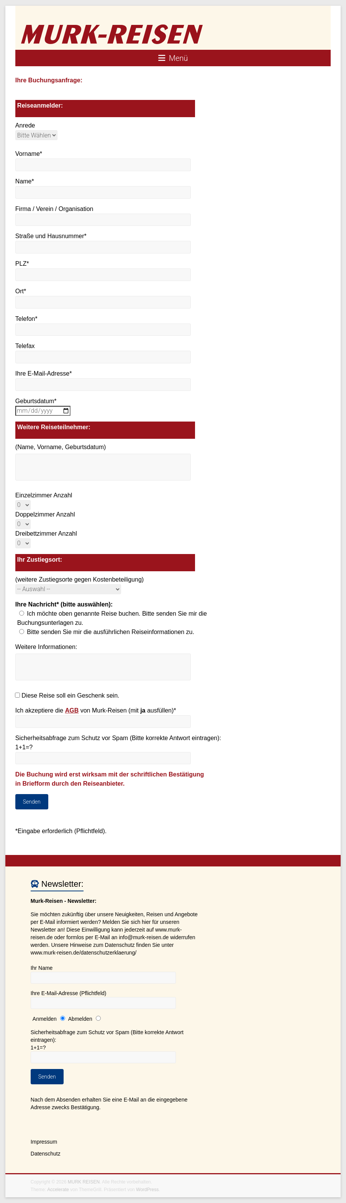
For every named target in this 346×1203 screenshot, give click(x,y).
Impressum (44, 1142)
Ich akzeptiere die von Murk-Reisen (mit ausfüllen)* (95, 710)
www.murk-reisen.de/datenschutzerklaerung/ (83, 953)
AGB (72, 710)
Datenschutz (46, 1154)
